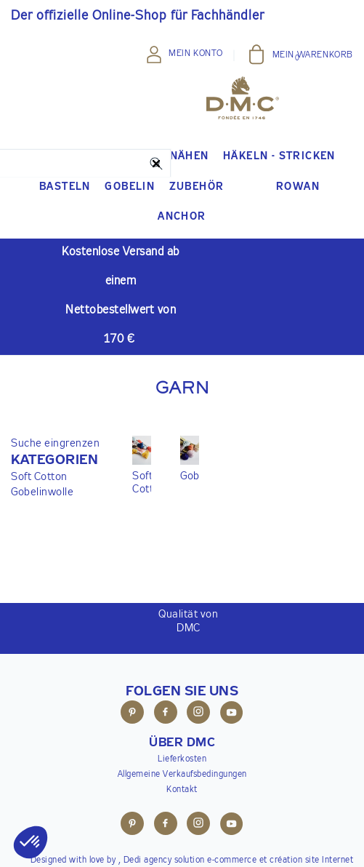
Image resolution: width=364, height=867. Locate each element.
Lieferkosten (182, 759)
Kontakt (182, 790)
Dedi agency (148, 860)
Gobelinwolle (42, 492)
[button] (55, 460)
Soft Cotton (39, 476)
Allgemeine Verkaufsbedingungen (182, 774)
